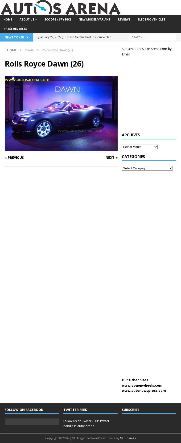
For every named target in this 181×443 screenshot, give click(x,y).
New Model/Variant (95, 19)
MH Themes (128, 438)
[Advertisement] (151, 96)
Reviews (124, 19)
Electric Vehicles (151, 19)
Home (8, 19)
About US (27, 19)
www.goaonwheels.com (142, 385)
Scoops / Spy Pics (58, 19)
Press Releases (15, 29)
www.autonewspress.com (144, 390)
